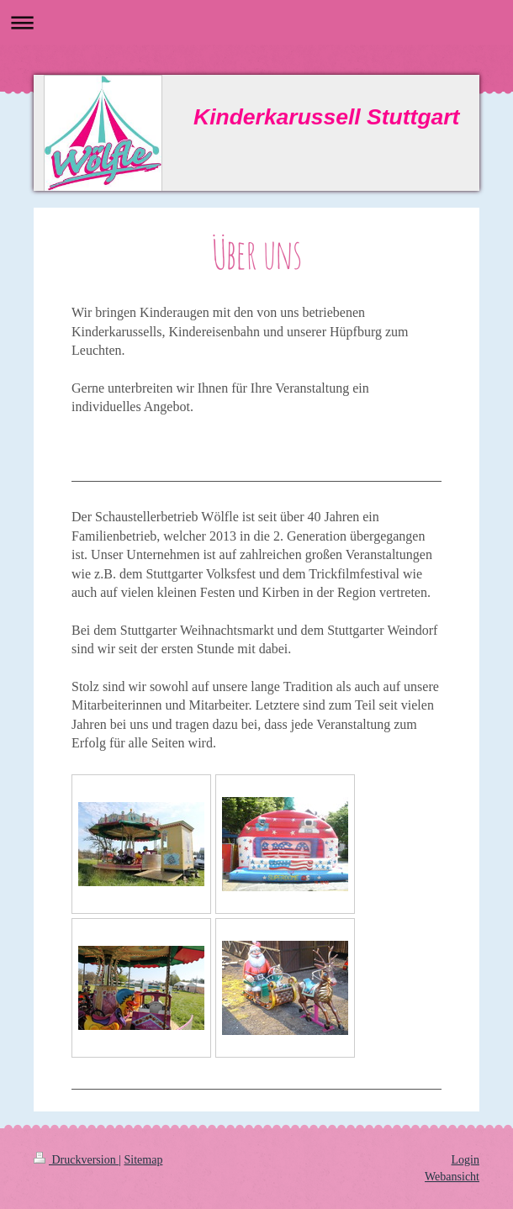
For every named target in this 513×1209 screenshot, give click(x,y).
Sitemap (143, 1160)
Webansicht (452, 1176)
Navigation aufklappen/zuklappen (256, 22)
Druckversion (76, 1160)
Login (465, 1160)
